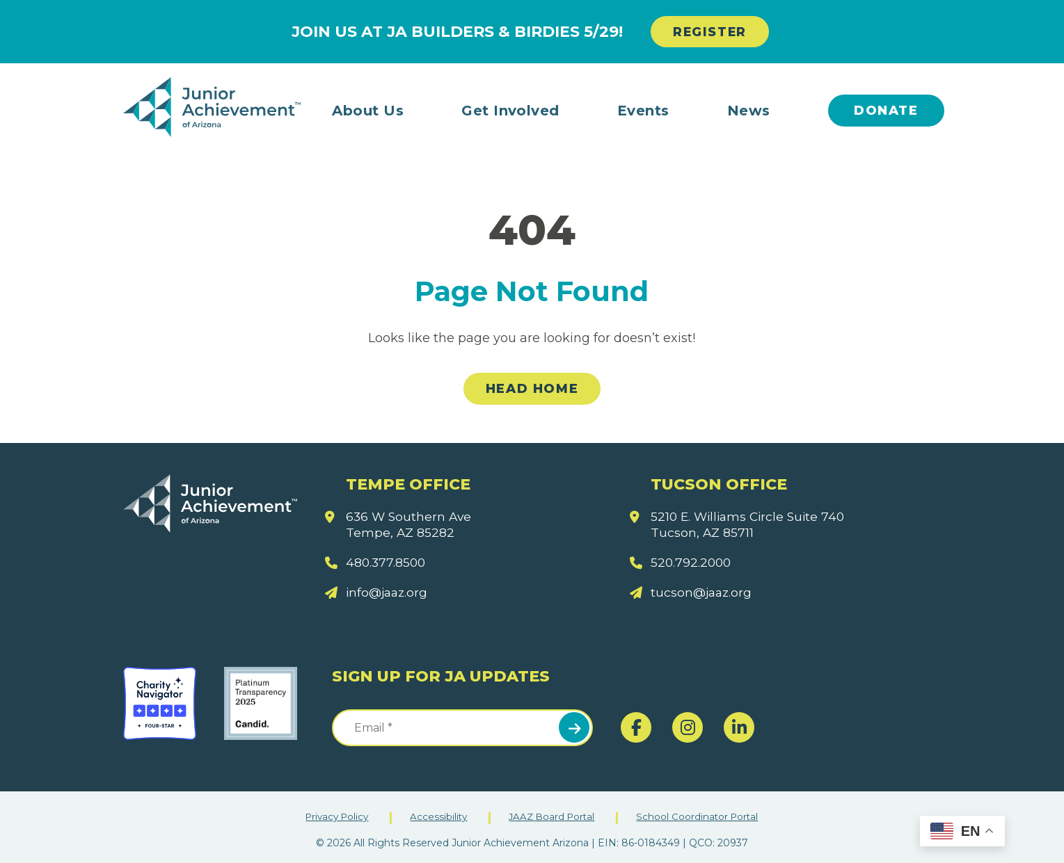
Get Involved (510, 110)
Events (643, 110)
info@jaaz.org (388, 593)
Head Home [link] (532, 389)
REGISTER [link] (709, 32)
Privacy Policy (333, 816)
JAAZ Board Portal (553, 816)
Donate (886, 110)
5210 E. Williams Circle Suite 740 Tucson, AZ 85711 (751, 524)
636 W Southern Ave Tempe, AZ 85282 (410, 524)
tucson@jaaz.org (703, 593)
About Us (368, 110)
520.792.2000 (692, 562)
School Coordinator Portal (702, 816)
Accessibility (437, 816)
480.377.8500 (387, 562)
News (748, 110)
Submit (574, 727)
